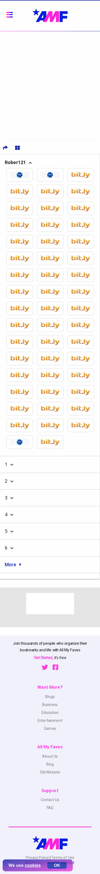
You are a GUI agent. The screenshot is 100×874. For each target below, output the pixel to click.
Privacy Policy (38, 857)
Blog (50, 764)
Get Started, (44, 657)
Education (50, 712)
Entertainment (50, 720)
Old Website (50, 772)
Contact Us (50, 800)
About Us (50, 756)
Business (50, 704)
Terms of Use (62, 857)
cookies (33, 865)
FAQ (50, 808)
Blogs (50, 697)
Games (50, 728)
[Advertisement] (50, 84)
